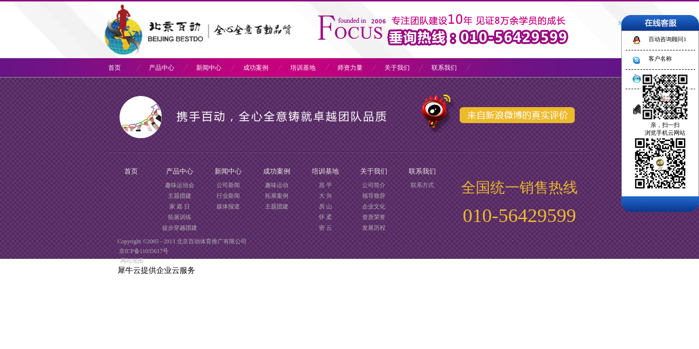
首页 (114, 67)
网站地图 (130, 260)
